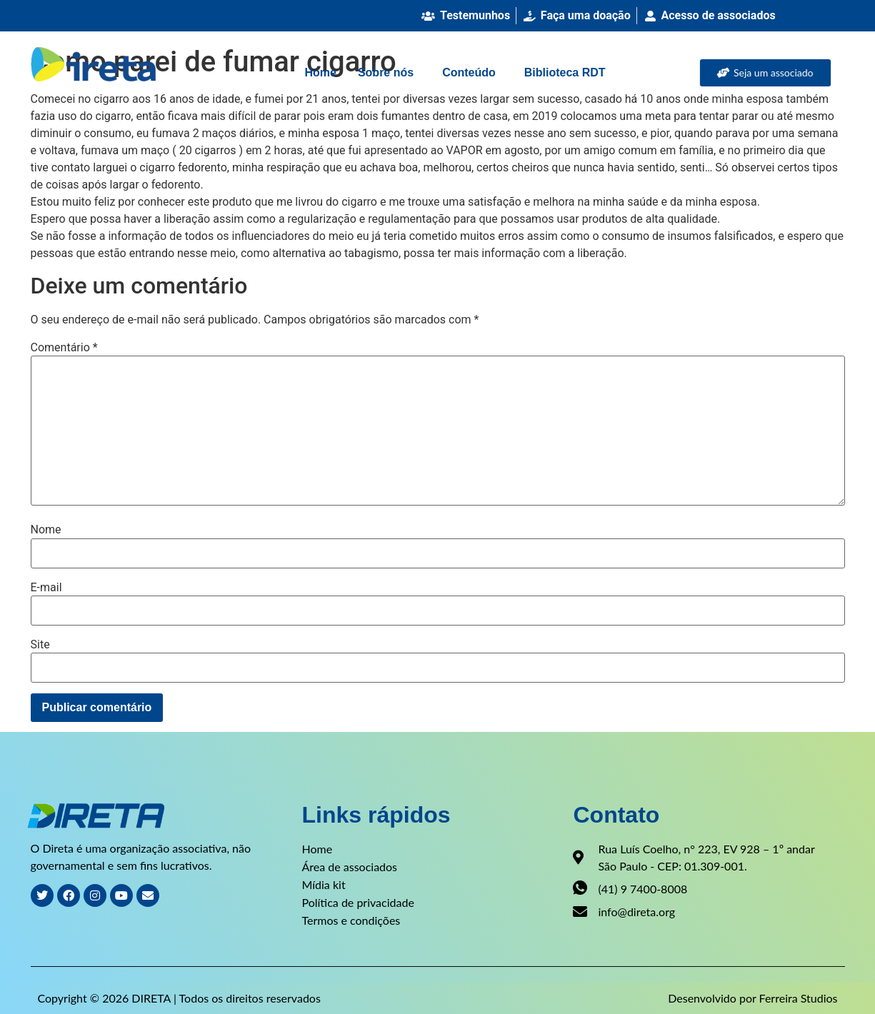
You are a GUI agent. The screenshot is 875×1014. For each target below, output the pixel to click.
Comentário (64, 347)
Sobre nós (386, 72)
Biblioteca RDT (565, 72)
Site (40, 645)
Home (320, 72)
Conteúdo (469, 72)
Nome (46, 530)
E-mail (46, 587)
